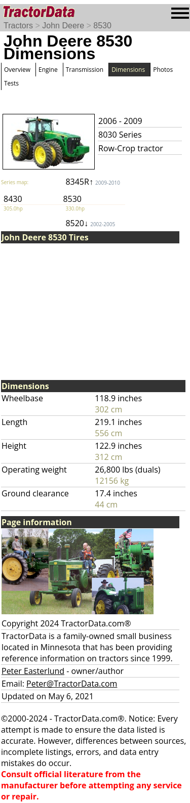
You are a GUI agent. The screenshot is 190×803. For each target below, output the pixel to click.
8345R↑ (92, 181)
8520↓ (90, 223)
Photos (163, 69)
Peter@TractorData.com (71, 683)
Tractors (18, 25)
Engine (48, 69)
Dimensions (128, 69)
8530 (102, 25)
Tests (11, 83)
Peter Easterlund (33, 671)
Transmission (84, 69)
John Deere (63, 25)
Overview (17, 69)
